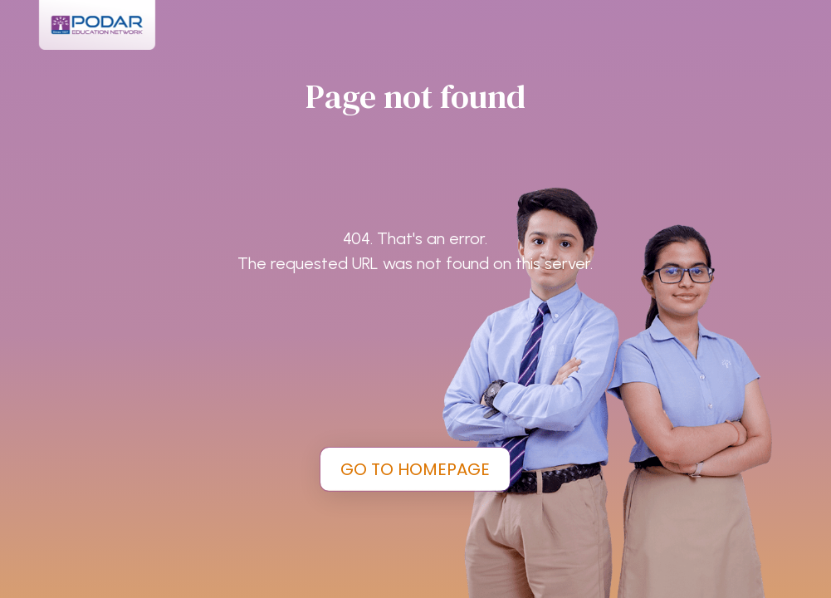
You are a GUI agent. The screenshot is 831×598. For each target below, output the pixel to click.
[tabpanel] (415, 299)
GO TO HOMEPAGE (415, 469)
